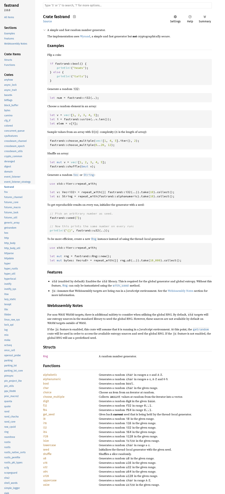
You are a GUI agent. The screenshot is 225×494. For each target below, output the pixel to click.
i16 (45, 423)
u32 (45, 467)
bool (46, 383)
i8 (44, 418)
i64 (45, 432)
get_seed (49, 414)
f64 (45, 410)
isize (46, 440)
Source (47, 21)
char (46, 388)
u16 (45, 462)
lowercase (49, 445)
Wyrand (85, 36)
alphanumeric (52, 379)
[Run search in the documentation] (127, 5)
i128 (45, 436)
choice (47, 392)
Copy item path (74, 17)
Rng (45, 356)
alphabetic (50, 374)
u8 (44, 458)
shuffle (47, 454)
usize (46, 484)
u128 (46, 476)
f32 (45, 405)
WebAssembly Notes (180, 291)
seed (46, 449)
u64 (45, 471)
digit (46, 401)
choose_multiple (54, 396)
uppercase (50, 480)
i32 (45, 427)
